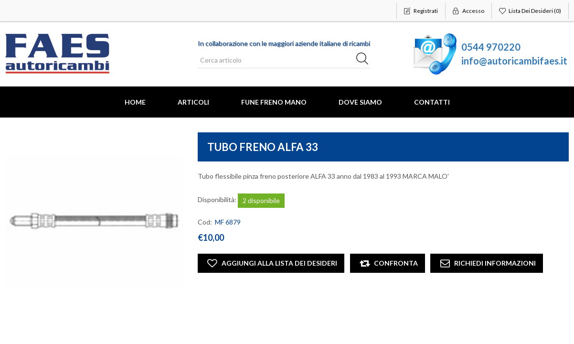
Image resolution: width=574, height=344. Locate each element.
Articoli (193, 102)
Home (135, 102)
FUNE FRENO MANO (274, 102)
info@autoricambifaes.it (514, 60)
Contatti (432, 102)
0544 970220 (491, 47)
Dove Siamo (360, 102)
